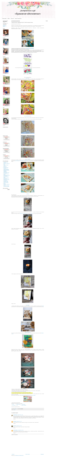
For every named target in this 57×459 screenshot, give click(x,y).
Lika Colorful (13, 405)
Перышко (21, 213)
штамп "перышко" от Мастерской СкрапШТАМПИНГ (21, 160)
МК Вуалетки (5, 166)
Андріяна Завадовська (28, 332)
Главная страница (4, 18)
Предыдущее (42, 454)
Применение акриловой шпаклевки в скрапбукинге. (6, 171)
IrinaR (13, 404)
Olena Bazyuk (23, 404)
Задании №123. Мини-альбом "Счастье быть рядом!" (29, 395)
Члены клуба (12, 18)
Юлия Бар (14, 421)
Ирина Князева (18, 404)
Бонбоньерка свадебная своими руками (6, 180)
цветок (31, 213)
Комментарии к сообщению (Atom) (19, 455)
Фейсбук (4, 26)
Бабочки (4, 183)
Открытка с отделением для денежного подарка (6, 186)
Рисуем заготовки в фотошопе (6, 162)
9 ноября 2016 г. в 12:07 (19, 421)
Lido (17, 405)
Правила (9, 18)
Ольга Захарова (28, 348)
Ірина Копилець (15, 430)
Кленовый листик (25, 213)
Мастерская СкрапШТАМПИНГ (30, 48)
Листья (39, 117)
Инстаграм (4, 25)
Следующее (13, 454)
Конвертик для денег (6, 182)
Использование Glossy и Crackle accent (6, 172)
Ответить (14, 423)
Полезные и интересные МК (18, 18)
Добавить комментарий (15, 434)
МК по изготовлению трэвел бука (6, 167)
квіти (12, 333)
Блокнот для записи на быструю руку (6, 178)
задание (14, 409)
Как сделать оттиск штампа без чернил (6, 181)
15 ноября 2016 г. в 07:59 (20, 430)
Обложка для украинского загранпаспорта (7, 175)
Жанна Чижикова (24, 405)
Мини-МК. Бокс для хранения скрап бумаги (6, 169)
